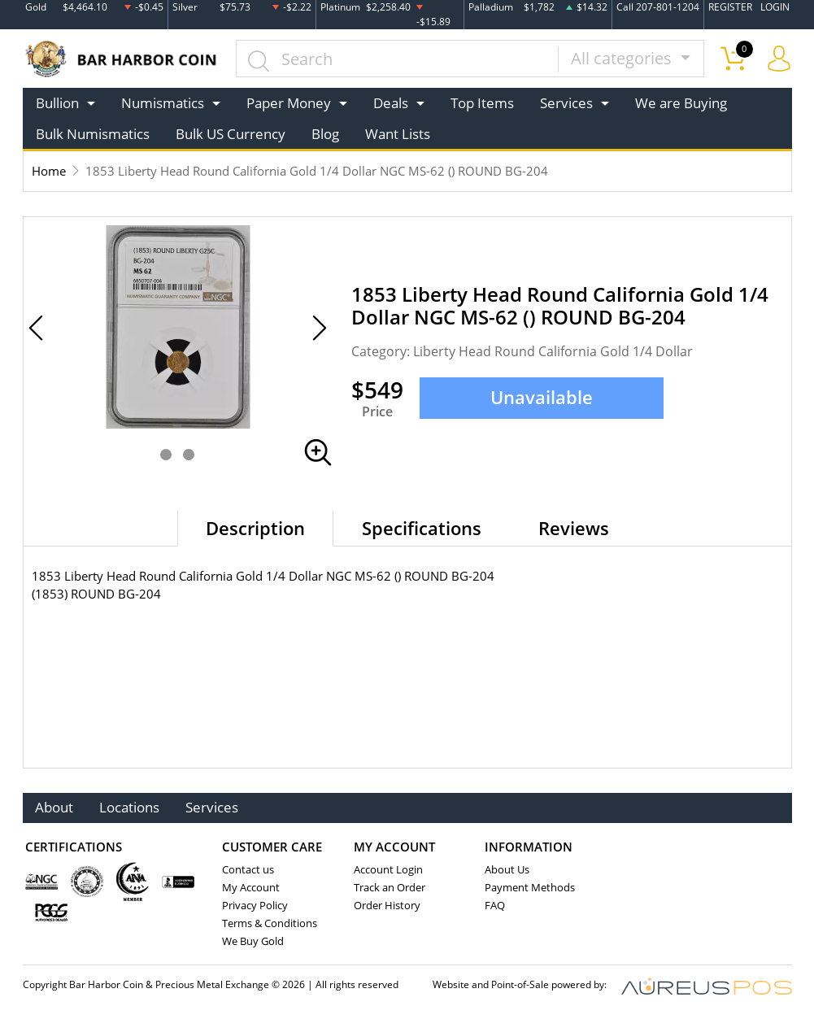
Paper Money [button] (288, 103)
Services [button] (566, 103)
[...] (397, 58)
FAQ (495, 905)
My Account (251, 887)
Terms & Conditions (269, 923)
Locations (130, 808)
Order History (387, 905)
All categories (623, 58)
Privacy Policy (255, 905)
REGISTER (730, 7)
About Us (507, 869)
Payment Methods (530, 887)
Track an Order (389, 887)
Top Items (482, 103)
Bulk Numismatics (93, 133)
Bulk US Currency (230, 133)
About (55, 808)
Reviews (573, 528)
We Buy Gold (253, 941)
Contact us (248, 869)
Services (212, 808)
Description (255, 528)
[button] (166, 454)
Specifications (421, 528)
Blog (325, 133)
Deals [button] (390, 103)
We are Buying (681, 103)
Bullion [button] (57, 103)
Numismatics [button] (162, 103)
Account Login (388, 869)
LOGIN (775, 7)
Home (49, 171)
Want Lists (397, 133)
